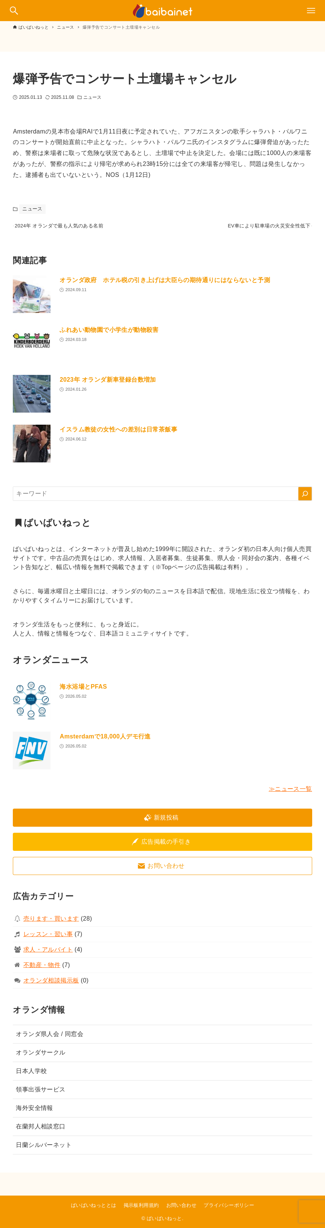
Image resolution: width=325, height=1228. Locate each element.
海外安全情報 (34, 1112)
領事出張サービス (40, 1094)
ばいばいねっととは (94, 1205)
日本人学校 (31, 1075)
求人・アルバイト (48, 954)
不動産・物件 (41, 969)
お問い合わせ (181, 1205)
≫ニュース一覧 (290, 793)
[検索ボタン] (13, 10)
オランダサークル (40, 1057)
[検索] (305, 498)
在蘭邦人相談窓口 (40, 1131)
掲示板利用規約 (141, 1205)
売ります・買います (51, 923)
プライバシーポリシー (229, 1205)
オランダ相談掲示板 (51, 985)
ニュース (92, 97)
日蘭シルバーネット (44, 1149)
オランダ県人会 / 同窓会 (49, 1038)
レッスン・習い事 (48, 938)
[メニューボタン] (311, 10)
